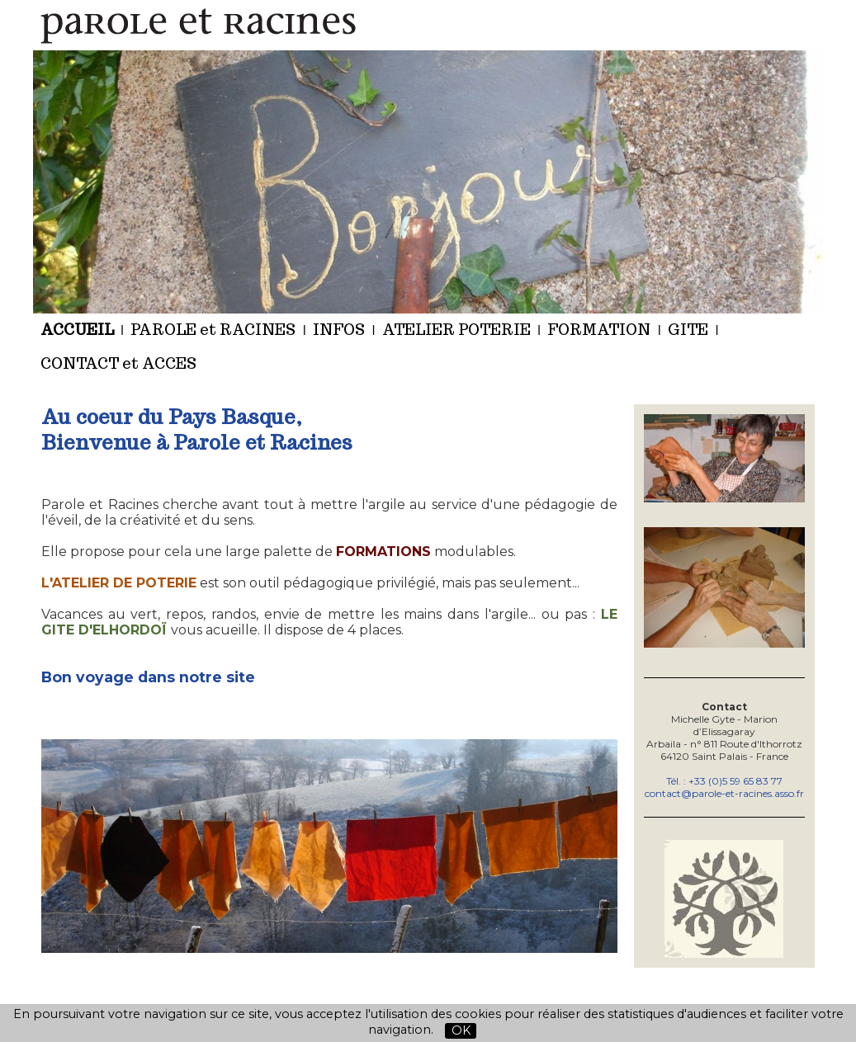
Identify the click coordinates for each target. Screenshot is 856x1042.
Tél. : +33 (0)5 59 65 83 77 (724, 781)
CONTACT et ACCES (118, 363)
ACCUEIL (77, 329)
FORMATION (598, 329)
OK (461, 1030)
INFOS (339, 329)
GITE (688, 329)
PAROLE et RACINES (213, 329)
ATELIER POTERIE (456, 329)
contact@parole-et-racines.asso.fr (724, 793)
